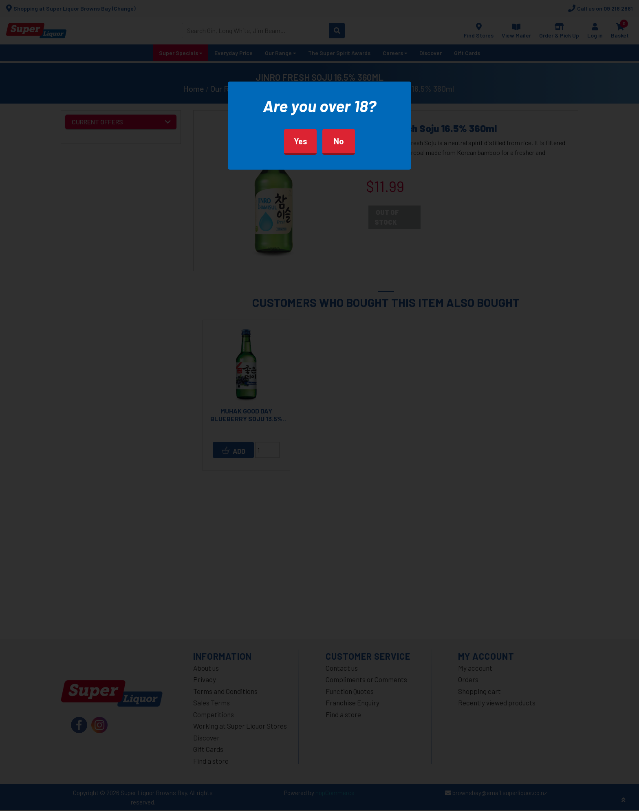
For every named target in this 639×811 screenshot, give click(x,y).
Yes (300, 141)
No (339, 141)
